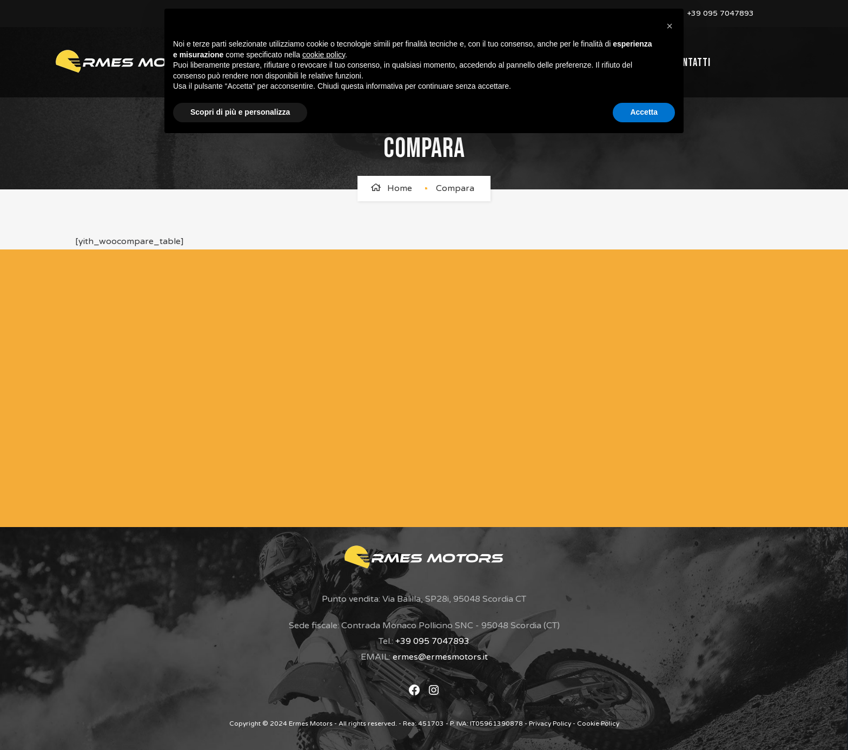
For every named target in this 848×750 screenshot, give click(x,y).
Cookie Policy (598, 723)
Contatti (691, 62)
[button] (669, 26)
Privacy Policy (550, 723)
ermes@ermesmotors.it (440, 657)
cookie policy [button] (323, 54)
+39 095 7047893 (719, 13)
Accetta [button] (644, 112)
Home (399, 188)
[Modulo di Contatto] (403, 385)
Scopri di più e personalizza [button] (240, 112)
